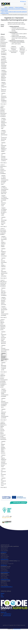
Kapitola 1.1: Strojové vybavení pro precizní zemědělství (4, 51)
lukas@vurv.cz (4, 565)
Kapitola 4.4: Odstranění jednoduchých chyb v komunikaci (4, 272)
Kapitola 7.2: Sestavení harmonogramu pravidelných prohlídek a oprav (4, 403)
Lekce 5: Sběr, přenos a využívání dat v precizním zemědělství (3, 283)
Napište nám (4, 612)
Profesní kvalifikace (19, 7)
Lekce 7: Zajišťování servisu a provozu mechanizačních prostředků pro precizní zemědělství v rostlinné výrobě (3, 380)
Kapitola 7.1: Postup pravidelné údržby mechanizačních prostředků (4, 392)
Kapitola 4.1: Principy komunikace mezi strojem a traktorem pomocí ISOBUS (4, 241)
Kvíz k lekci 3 (3, 226)
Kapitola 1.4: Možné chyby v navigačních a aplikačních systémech (3, 87)
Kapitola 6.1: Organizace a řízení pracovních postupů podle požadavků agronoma (3, 337)
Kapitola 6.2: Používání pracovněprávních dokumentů (4, 348)
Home (6, 7)
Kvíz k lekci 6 (3, 372)
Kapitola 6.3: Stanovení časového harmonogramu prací (4, 357)
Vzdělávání (11, 7)
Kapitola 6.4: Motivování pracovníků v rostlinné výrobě (3, 366)
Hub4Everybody (16, 629)
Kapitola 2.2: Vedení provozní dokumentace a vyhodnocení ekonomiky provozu (4, 135)
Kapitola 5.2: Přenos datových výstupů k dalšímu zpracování (3, 301)
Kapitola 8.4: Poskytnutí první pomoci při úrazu (3, 481)
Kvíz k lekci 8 (3, 487)
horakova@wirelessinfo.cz (6, 586)
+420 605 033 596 (7, 615)
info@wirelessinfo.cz (5, 579)
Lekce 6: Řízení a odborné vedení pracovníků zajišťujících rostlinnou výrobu (3, 324)
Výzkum (2, 593)
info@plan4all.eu (5, 559)
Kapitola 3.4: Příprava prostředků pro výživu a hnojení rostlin (4, 211)
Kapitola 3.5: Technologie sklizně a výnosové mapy (4, 221)
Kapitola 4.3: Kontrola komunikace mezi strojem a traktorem (4, 262)
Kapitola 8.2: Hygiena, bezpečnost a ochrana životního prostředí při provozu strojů (4, 460)
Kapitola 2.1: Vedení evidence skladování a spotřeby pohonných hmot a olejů (4, 123)
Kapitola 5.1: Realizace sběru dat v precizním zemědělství (3, 291)
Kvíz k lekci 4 (3, 278)
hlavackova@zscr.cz (5, 572)
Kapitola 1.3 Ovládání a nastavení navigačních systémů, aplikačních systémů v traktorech (4, 75)
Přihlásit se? (23, 1)
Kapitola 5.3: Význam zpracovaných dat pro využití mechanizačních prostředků (4, 311)
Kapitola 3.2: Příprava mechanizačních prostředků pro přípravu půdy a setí (4, 190)
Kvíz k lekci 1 (3, 104)
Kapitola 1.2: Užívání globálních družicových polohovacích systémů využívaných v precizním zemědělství (4, 62)
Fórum (2, 596)
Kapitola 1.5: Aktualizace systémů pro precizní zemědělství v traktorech (4, 98)
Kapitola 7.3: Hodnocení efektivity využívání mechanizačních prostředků (4, 413)
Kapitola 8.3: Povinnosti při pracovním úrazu (3, 472)
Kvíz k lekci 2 (3, 162)
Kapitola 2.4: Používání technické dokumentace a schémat (4, 157)
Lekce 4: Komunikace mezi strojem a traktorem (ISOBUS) (3, 231)
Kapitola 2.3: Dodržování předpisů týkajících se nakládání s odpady (3, 147)
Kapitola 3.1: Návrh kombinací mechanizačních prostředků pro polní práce (4, 180)
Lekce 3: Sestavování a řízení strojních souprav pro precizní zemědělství (3, 169)
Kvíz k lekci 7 (3, 420)
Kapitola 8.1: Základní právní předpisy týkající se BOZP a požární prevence (3, 447)
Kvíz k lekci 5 (3, 317)
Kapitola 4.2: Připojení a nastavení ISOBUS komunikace (4, 252)
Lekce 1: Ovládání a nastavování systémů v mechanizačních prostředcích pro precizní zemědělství (3, 41)
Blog (2, 595)
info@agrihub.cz (7, 613)
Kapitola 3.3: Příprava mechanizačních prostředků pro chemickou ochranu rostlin (4, 200)
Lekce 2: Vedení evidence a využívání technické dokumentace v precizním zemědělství (3, 111)
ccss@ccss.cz (4, 552)
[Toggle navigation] (25, 4)
